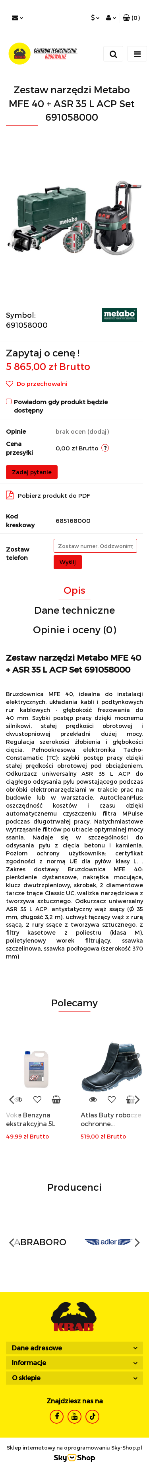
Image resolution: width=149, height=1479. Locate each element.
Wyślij (68, 562)
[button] (131, 18)
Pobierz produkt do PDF (48, 495)
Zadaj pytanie (32, 472)
